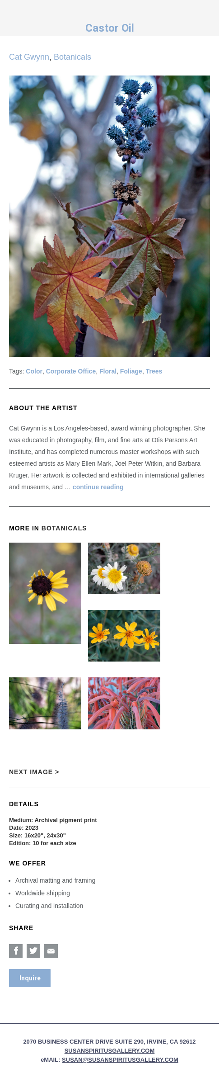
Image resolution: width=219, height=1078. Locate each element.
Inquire (30, 978)
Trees (154, 371)
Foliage (131, 371)
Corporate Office (71, 371)
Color (34, 371)
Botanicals (72, 56)
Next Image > (34, 771)
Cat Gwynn (29, 56)
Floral (107, 371)
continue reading (98, 487)
